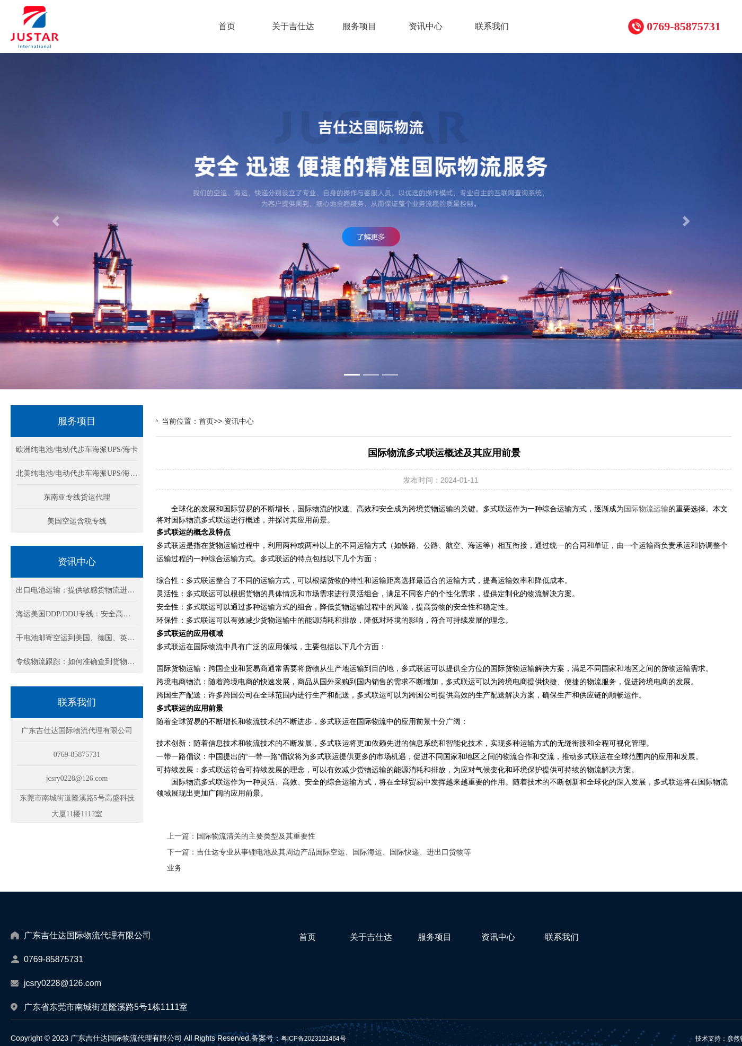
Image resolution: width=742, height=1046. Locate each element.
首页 (206, 421)
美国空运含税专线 (77, 521)
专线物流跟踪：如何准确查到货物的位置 (82, 662)
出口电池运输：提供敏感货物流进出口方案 (86, 590)
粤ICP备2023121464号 (313, 1038)
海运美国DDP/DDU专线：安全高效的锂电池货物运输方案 (110, 614)
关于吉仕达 (371, 937)
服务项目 (435, 937)
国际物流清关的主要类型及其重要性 (256, 836)
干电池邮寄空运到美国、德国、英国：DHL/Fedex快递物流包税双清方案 (134, 638)
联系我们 (562, 937)
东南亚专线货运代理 (76, 497)
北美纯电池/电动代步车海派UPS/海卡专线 (84, 473)
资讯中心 (239, 421)
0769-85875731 (683, 26)
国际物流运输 (646, 508)
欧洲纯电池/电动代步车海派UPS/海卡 (76, 450)
